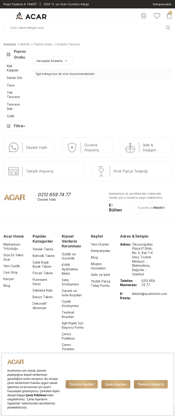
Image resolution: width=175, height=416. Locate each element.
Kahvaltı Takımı (44, 256)
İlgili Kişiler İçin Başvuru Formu (73, 325)
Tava (10, 85)
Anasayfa (9, 44)
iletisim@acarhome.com (149, 294)
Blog (6, 285)
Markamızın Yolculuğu (11, 246)
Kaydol (159, 207)
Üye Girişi (10, 272)
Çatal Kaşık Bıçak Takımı (42, 264)
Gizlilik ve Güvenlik (69, 256)
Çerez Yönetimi (68, 347)
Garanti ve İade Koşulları (72, 293)
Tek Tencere (13, 95)
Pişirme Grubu (43, 44)
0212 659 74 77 (54, 194)
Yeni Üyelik (11, 266)
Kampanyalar (162, 4)
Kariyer (8, 279)
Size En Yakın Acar (13, 257)
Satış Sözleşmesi (70, 282)
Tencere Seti (13, 106)
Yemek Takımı (43, 249)
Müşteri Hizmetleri (98, 266)
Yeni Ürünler (100, 244)
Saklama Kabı (43, 290)
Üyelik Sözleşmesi (70, 303)
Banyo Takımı (43, 297)
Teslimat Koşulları (68, 314)
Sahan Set (14, 78)
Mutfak (25, 44)
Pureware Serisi (40, 282)
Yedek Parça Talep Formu (100, 283)
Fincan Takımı (43, 273)
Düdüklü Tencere (68, 44)
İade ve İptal (100, 274)
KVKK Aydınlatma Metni (70, 269)
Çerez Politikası (68, 336)
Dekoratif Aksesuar (39, 306)
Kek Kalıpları (12, 68)
